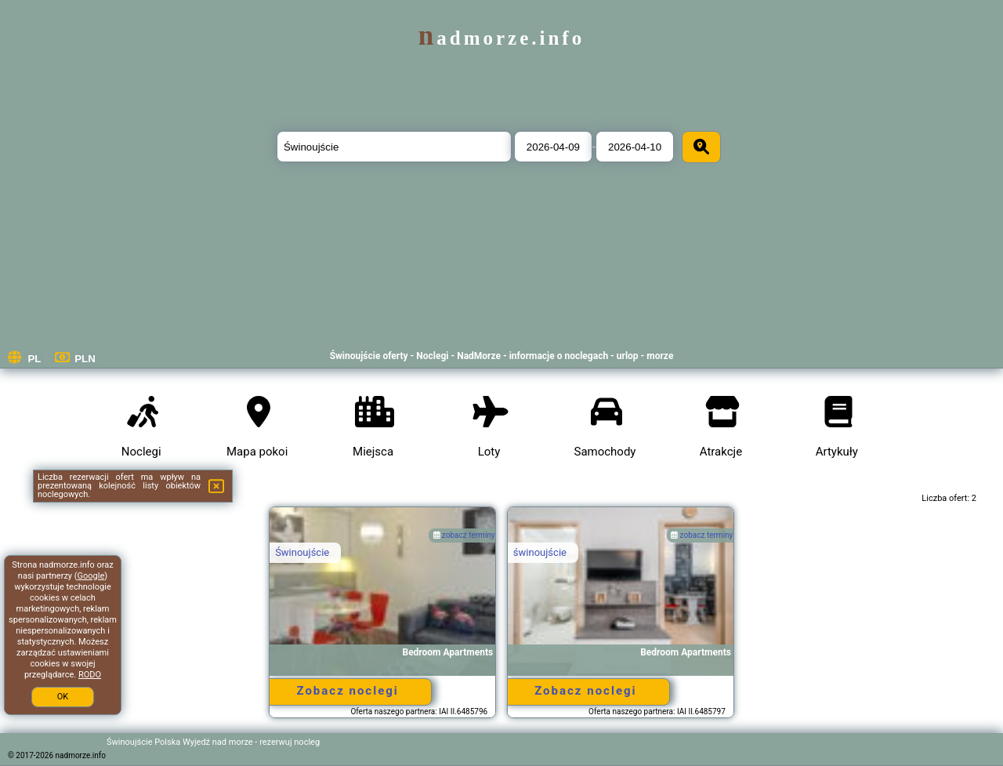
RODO (89, 675)
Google (91, 576)
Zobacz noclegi (347, 691)
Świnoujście (302, 552)
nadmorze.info (501, 38)
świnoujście (540, 552)
